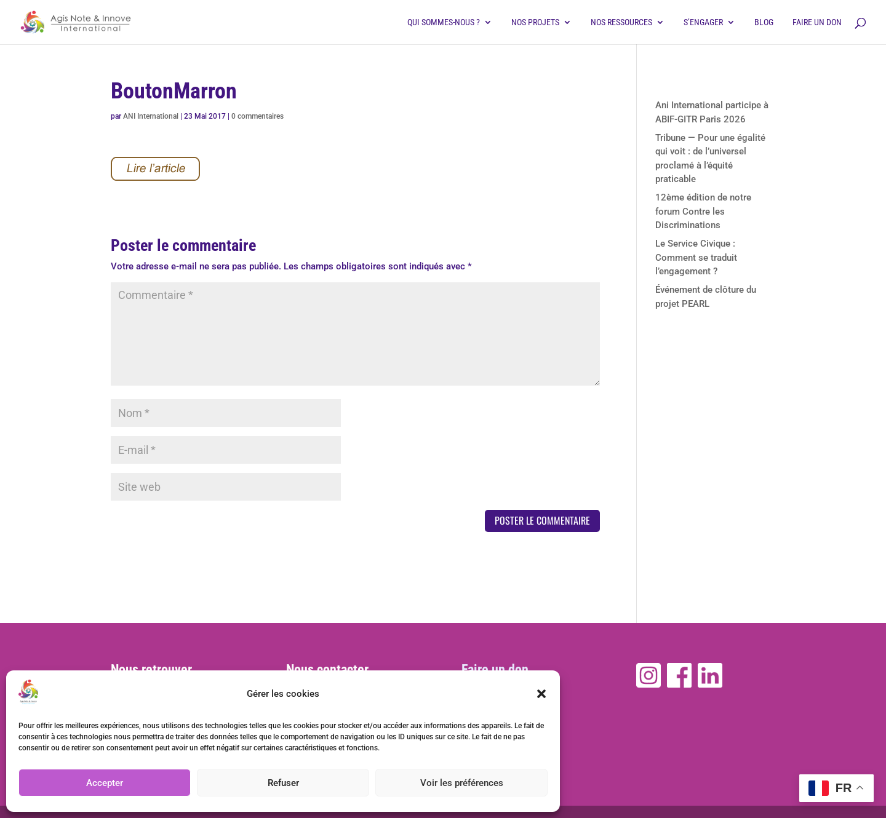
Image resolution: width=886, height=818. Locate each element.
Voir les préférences (461, 782)
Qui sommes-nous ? (443, 22)
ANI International (150, 116)
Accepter (104, 782)
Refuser (283, 782)
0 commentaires (257, 116)
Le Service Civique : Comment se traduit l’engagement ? (696, 257)
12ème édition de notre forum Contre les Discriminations (703, 211)
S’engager (703, 22)
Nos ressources (621, 22)
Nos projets (535, 22)
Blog (763, 22)
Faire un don (817, 22)
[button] (541, 694)
